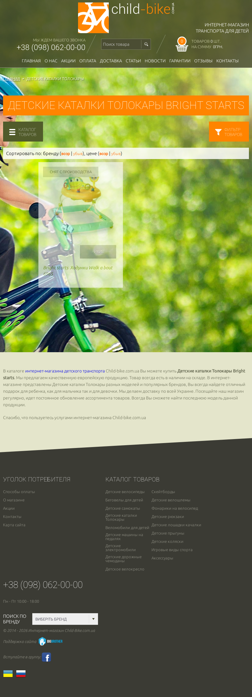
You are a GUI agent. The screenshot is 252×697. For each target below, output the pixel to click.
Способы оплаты (19, 492)
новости (155, 60)
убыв (78, 153)
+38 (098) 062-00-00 (51, 47)
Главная (31, 60)
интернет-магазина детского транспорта (65, 370)
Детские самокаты (122, 508)
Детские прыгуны (168, 533)
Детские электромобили (120, 548)
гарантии (180, 60)
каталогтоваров (27, 132)
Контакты (227, 60)
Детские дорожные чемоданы (123, 559)
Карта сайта (14, 525)
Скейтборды (163, 492)
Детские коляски (167, 541)
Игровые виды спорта (172, 550)
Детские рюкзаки (168, 517)
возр (65, 153)
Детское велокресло (124, 569)
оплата (87, 60)
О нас (51, 60)
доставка (111, 60)
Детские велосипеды (125, 492)
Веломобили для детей (127, 528)
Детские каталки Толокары (121, 517)
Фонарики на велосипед (175, 508)
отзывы (203, 60)
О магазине (14, 500)
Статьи (133, 60)
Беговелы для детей (124, 500)
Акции (68, 60)
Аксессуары (162, 558)
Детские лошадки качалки (176, 525)
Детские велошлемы (171, 500)
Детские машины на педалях (124, 537)
